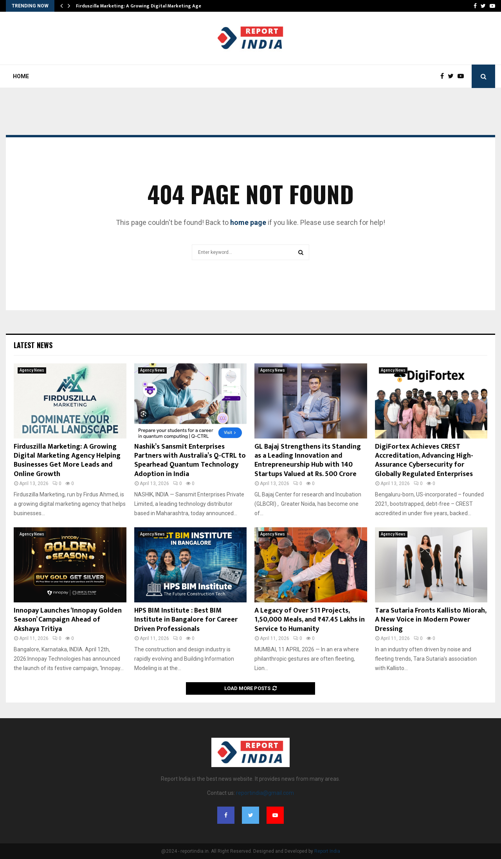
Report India (327, 851)
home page (248, 222)
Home (21, 76)
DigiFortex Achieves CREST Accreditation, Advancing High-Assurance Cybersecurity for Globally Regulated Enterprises (424, 460)
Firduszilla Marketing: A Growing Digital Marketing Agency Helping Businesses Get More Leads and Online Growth (67, 460)
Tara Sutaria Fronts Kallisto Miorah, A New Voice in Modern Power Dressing (430, 620)
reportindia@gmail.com (265, 793)
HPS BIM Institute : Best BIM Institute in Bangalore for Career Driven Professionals (186, 620)
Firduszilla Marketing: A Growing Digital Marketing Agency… (144, 6)
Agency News (32, 370)
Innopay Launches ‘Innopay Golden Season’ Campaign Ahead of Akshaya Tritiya (68, 620)
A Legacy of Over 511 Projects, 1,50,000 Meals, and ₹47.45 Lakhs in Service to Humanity (309, 620)
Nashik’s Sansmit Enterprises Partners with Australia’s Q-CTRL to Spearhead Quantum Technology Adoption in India (190, 460)
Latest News (33, 345)
